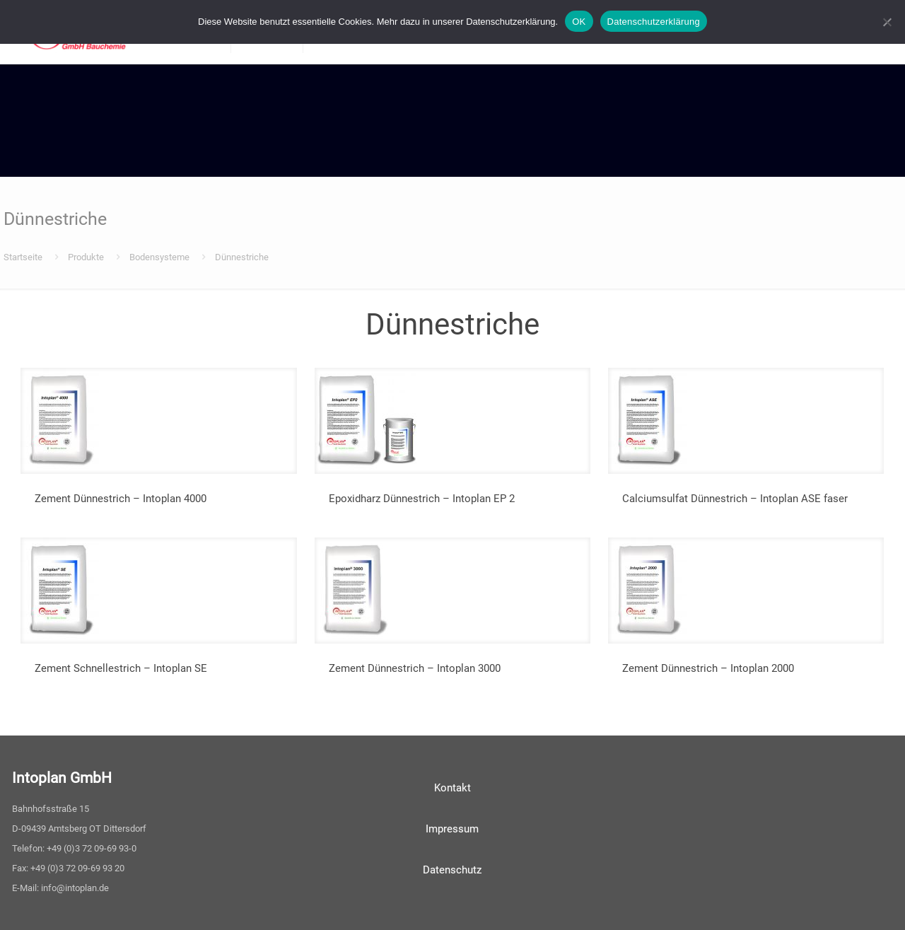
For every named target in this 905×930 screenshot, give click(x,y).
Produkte (86, 257)
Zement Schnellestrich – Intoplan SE (121, 668)
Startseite (23, 257)
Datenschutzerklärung (653, 21)
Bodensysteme (159, 257)
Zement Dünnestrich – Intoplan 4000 (120, 498)
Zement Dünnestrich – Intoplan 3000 (415, 668)
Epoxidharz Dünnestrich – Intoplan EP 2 (422, 498)
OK (578, 21)
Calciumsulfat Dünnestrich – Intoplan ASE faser (735, 498)
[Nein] (887, 22)
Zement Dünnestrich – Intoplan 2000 (708, 668)
